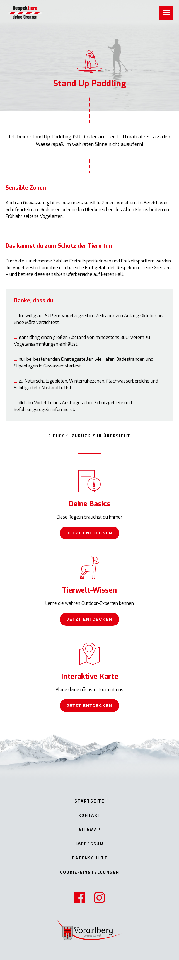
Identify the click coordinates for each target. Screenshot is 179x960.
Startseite (89, 801)
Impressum (90, 844)
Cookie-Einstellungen (89, 872)
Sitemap (89, 829)
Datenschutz (89, 858)
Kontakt (89, 815)
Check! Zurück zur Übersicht (91, 436)
